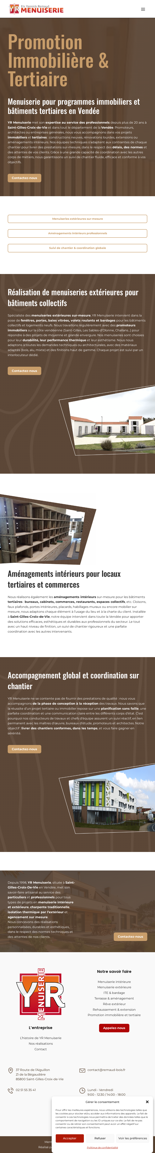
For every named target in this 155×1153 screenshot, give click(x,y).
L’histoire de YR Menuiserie (40, 1038)
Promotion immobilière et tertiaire (114, 1015)
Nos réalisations (41, 1043)
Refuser (100, 1138)
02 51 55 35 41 (26, 1090)
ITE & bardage (114, 993)
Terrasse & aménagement (114, 998)
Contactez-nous (24, 178)
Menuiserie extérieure (114, 987)
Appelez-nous (114, 1028)
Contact (41, 1049)
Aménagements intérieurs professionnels (77, 233)
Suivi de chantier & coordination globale (77, 248)
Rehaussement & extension (114, 1009)
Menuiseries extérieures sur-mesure (77, 219)
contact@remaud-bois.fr (106, 1070)
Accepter (69, 1138)
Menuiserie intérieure (114, 982)
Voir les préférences (132, 1138)
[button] (147, 1102)
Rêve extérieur (114, 1004)
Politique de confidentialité (102, 1147)
